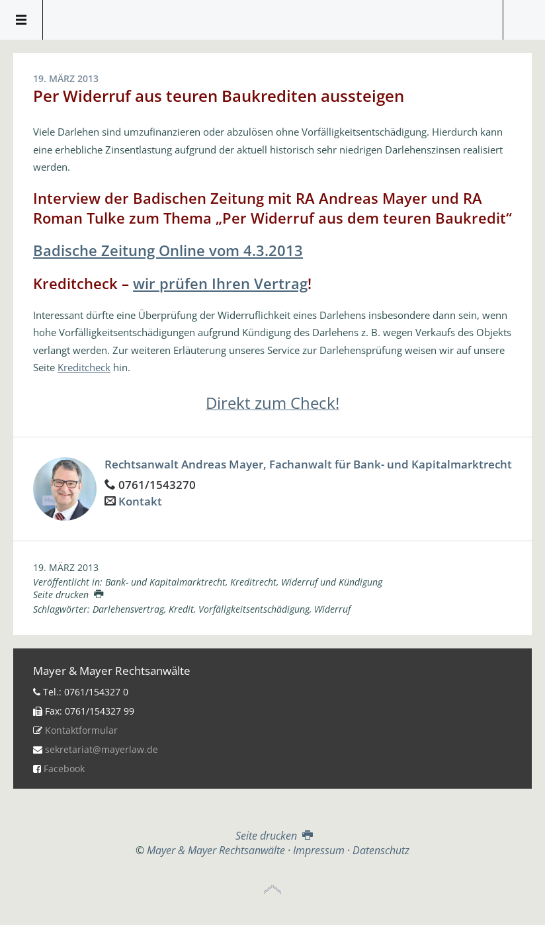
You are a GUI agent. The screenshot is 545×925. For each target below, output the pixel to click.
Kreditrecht (253, 582)
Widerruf (332, 609)
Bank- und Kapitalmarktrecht (165, 582)
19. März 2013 (66, 567)
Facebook (64, 768)
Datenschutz (381, 850)
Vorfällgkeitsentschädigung (254, 609)
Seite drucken (68, 594)
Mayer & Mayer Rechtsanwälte (272, 16)
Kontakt (140, 501)
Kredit (181, 609)
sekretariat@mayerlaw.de (101, 749)
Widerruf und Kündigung (331, 582)
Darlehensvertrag (128, 609)
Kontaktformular (81, 730)
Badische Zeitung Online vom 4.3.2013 (168, 250)
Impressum (319, 850)
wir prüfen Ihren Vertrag (220, 283)
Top (272, 890)
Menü (21, 20)
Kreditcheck (84, 367)
